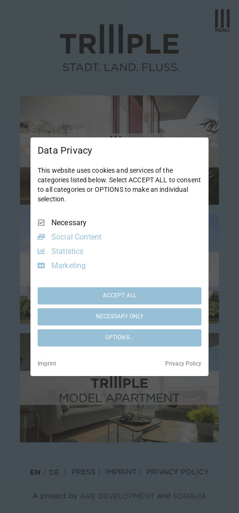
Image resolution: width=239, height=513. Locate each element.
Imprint (47, 363)
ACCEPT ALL (119, 295)
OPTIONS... (119, 337)
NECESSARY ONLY (120, 316)
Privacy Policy (183, 363)
